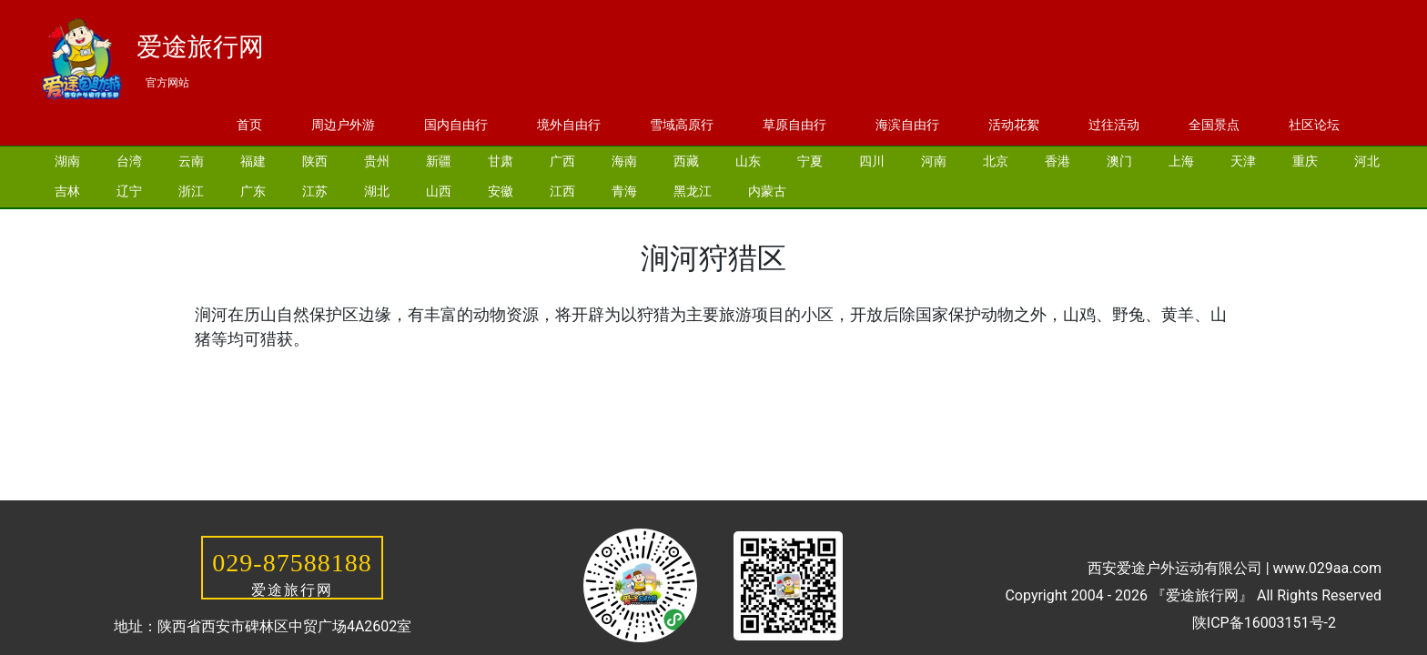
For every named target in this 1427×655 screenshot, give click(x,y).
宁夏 (810, 161)
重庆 (1305, 161)
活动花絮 (1013, 124)
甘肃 (500, 161)
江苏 (315, 191)
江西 (562, 191)
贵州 (377, 161)
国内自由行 (456, 124)
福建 (253, 161)
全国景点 (1214, 124)
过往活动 (1113, 124)
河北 (1367, 161)
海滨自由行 (907, 124)
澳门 (1119, 161)
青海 (624, 191)
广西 (562, 161)
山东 (748, 161)
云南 (191, 161)
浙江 (191, 191)
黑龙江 (692, 191)
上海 (1181, 161)
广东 (253, 191)
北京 (995, 161)
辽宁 (129, 191)
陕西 (315, 161)
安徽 (500, 191)
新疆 (438, 161)
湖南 (67, 161)
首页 (249, 124)
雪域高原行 (682, 124)
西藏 (686, 161)
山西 (438, 191)
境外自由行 (569, 124)
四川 (872, 161)
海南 (624, 161)
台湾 (129, 161)
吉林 (67, 191)
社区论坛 (1314, 124)
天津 (1243, 161)
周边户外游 (343, 124)
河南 (933, 161)
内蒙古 (767, 191)
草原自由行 (794, 124)
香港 (1057, 161)
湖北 (377, 191)
